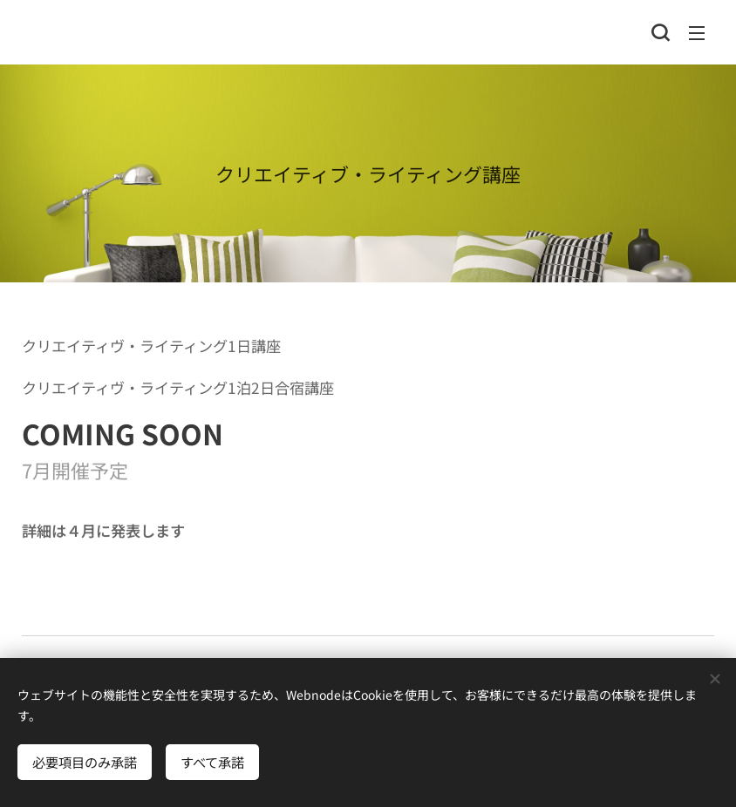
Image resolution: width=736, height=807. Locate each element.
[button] (660, 32)
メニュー (697, 33)
